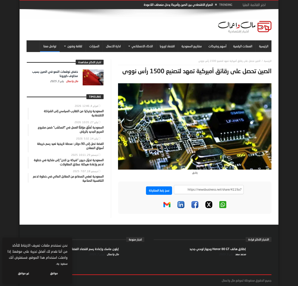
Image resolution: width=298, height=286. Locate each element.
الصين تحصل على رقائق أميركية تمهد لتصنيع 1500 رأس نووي (229, 60)
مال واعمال (71, 81)
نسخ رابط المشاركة (159, 190)
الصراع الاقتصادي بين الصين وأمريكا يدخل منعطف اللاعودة (178, 5)
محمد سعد (240, 254)
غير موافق (23, 273)
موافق (54, 273)
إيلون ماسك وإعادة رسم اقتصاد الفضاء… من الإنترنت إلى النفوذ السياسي (73, 249)
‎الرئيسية (267, 60)
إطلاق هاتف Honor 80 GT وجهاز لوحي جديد (218, 249)
